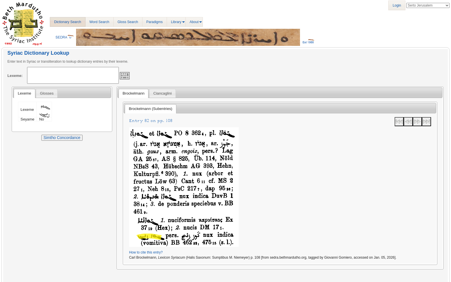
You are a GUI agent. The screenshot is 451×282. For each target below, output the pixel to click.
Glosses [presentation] (47, 93)
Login (397, 5)
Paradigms (154, 22)
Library (176, 22)
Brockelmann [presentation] (133, 93)
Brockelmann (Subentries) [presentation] (150, 109)
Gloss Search (128, 22)
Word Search (99, 22)
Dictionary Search (67, 22)
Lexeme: (15, 75)
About (194, 22)
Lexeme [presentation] (24, 93)
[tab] (24, 93)
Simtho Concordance (62, 137)
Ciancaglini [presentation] (162, 93)
